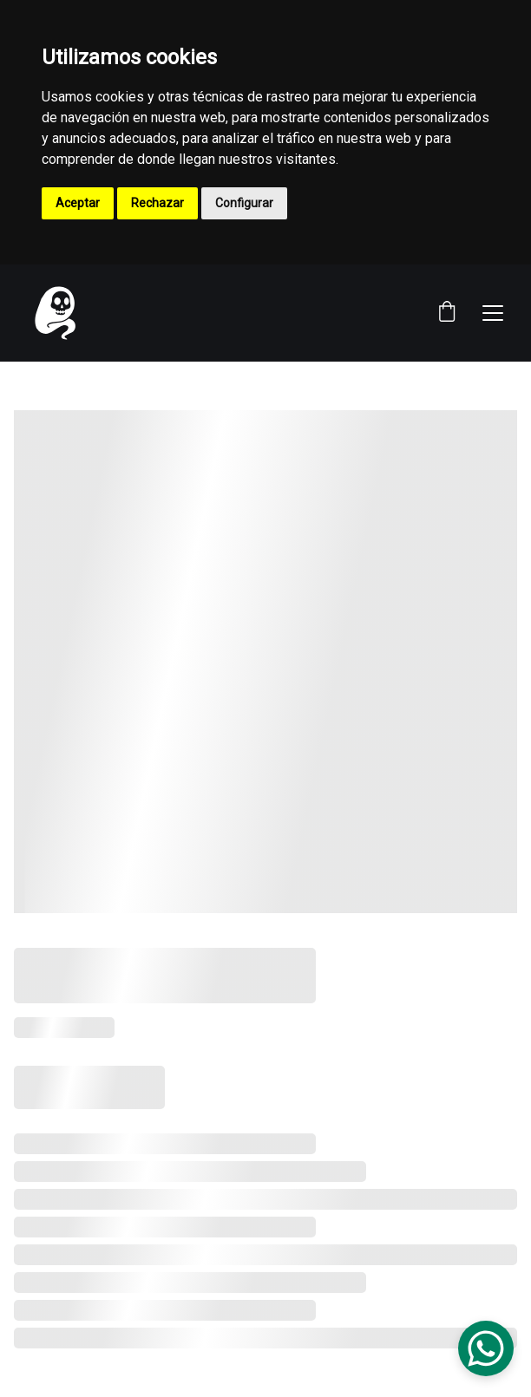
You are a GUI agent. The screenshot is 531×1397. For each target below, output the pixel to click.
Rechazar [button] (157, 203)
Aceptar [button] (78, 203)
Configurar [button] (244, 203)
